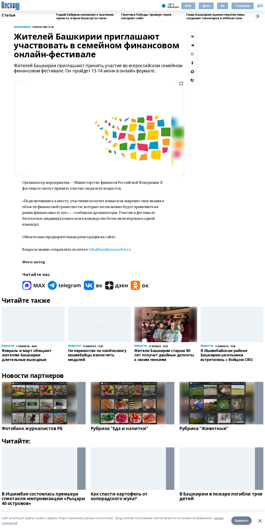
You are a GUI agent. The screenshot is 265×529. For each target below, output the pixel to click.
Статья (8, 15)
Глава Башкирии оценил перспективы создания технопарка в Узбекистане (215, 16)
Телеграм (242, 6)
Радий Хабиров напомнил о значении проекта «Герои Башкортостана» (84, 16)
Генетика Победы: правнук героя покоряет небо (146, 16)
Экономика (22, 27)
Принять (241, 521)
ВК (222, 6)
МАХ (188, 6)
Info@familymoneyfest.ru (110, 249)
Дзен (206, 6)
